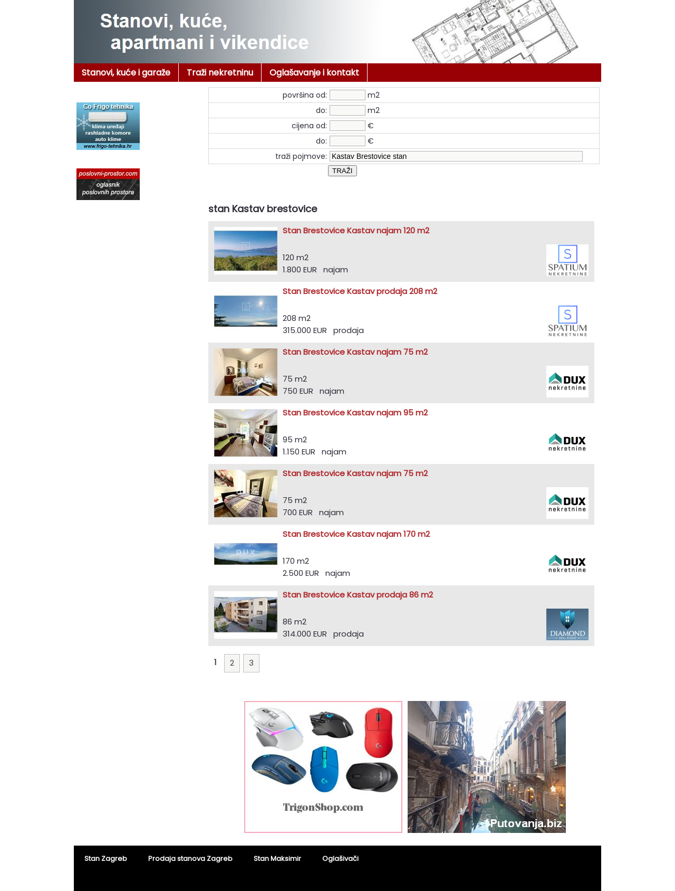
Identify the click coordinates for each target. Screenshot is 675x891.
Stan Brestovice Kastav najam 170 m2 (356, 533)
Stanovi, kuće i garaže (126, 73)
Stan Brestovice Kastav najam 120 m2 (356, 230)
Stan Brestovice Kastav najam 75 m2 (355, 351)
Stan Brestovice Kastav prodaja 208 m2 (360, 291)
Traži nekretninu (220, 73)
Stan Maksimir (277, 859)
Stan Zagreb (105, 859)
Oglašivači (340, 859)
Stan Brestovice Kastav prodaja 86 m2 (358, 594)
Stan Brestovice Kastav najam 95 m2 (355, 412)
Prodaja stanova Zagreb (190, 859)
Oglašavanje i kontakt (314, 73)
